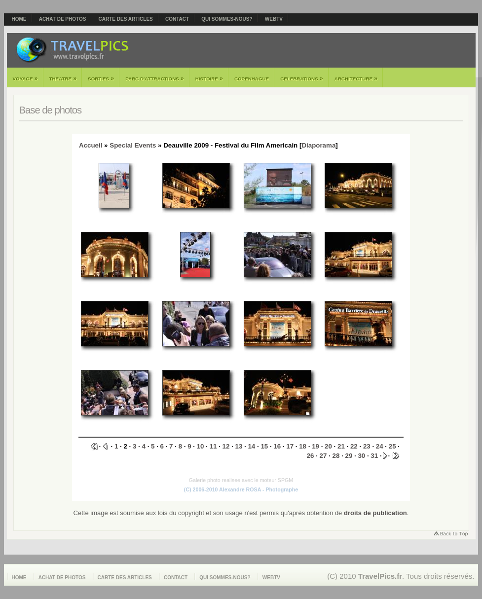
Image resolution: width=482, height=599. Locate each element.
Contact (177, 19)
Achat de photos (62, 19)
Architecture (355, 78)
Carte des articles (126, 19)
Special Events (133, 145)
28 (336, 455)
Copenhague (251, 78)
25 (392, 446)
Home (19, 19)
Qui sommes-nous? (226, 19)
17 (290, 446)
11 (213, 446)
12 (226, 446)
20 (328, 446)
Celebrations (301, 78)
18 (302, 446)
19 (315, 446)
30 (361, 455)
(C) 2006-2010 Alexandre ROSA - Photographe (241, 489)
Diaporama (318, 145)
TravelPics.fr (380, 576)
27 (323, 455)
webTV (274, 19)
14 (251, 446)
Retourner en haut (450, 534)
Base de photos (50, 110)
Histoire (209, 78)
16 (277, 446)
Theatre (63, 78)
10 (200, 446)
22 (354, 446)
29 (348, 455)
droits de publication (375, 513)
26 (310, 455)
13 (239, 446)
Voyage (25, 78)
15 (264, 446)
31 (374, 455)
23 (367, 446)
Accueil (90, 145)
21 (341, 446)
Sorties (101, 78)
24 (379, 446)
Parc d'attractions (154, 78)
